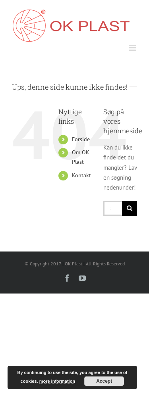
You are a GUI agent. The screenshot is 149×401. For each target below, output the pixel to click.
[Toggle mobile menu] (133, 48)
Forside (81, 139)
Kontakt (81, 175)
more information (57, 381)
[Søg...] (112, 208)
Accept (104, 381)
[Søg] (129, 208)
